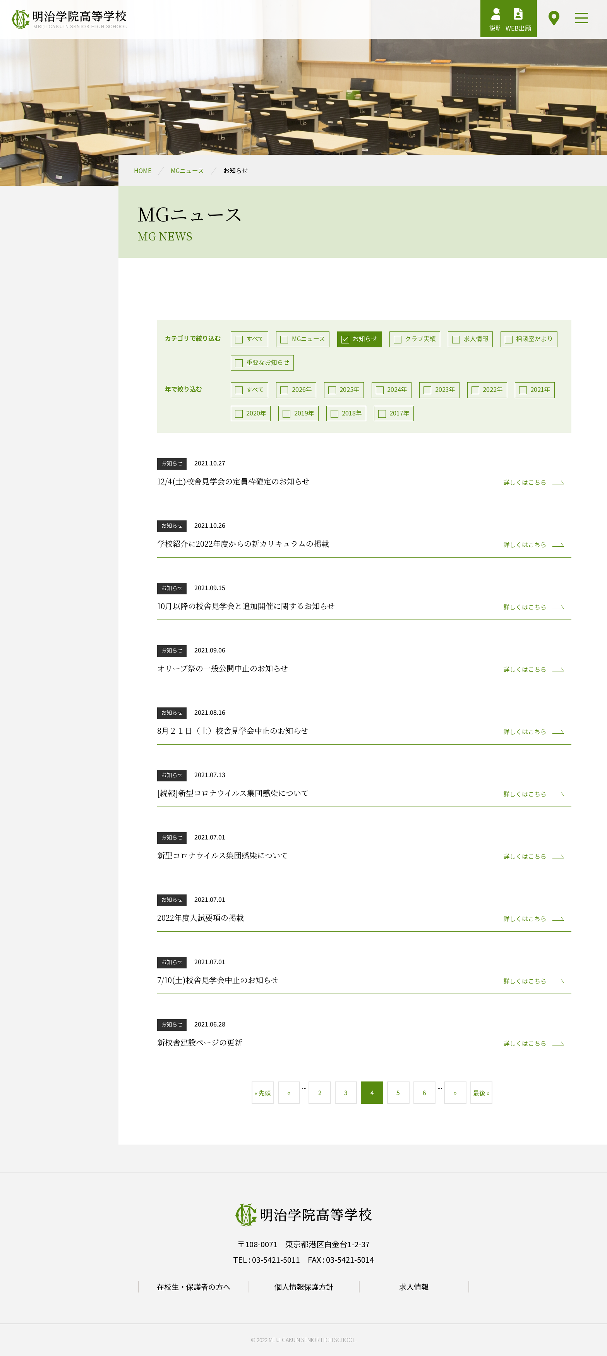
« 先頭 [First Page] (258, 1094)
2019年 (305, 413)
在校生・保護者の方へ (193, 1288)
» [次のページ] (458, 1094)
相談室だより (536, 338)
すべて (255, 338)
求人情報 (477, 338)
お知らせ (366, 338)
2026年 (302, 390)
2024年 (398, 390)
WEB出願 (506, 21)
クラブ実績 (421, 338)
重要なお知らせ (268, 362)
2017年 (401, 413)
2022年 (494, 390)
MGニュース (188, 170)
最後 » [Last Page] (485, 1094)
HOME (143, 170)
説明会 (466, 21)
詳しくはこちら (524, 482)
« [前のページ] (286, 1094)
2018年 (353, 413)
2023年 (446, 390)
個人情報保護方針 (304, 1288)
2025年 (350, 390)
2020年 (257, 413)
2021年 (542, 390)
